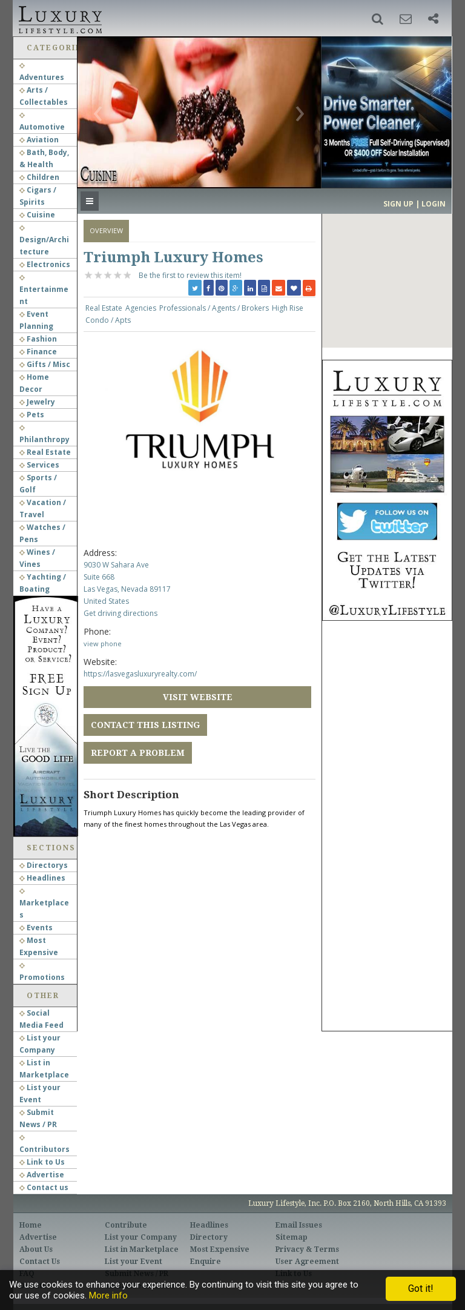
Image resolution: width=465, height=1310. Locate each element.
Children (39, 177)
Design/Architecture (44, 241)
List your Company (141, 1237)
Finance (38, 351)
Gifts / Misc (44, 364)
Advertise (41, 1174)
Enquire (205, 1261)
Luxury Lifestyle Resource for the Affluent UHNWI (59, 18)
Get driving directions (120, 613)
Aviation (39, 139)
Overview (106, 230)
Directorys (43, 865)
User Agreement (307, 1261)
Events (36, 927)
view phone (103, 643)
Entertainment (43, 290)
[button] (377, 18)
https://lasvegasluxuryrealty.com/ (140, 674)
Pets (31, 414)
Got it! (421, 1288)
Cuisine (37, 215)
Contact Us (39, 1261)
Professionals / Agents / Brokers (214, 308)
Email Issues (298, 1225)
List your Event (133, 1261)
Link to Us (42, 1162)
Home (30, 1225)
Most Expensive (219, 1249)
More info (108, 1295)
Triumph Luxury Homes (173, 257)
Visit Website (197, 697)
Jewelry (37, 402)
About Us (36, 1249)
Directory (209, 1237)
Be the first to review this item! (190, 275)
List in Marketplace (142, 1249)
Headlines (42, 878)
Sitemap (291, 1237)
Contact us (43, 1187)
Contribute (126, 1225)
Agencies (140, 308)
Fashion (38, 339)
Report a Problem (138, 753)
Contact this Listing (145, 725)
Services (39, 465)
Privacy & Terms (307, 1249)
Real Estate (45, 452)
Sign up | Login (414, 204)
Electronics (44, 264)
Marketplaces (44, 904)
